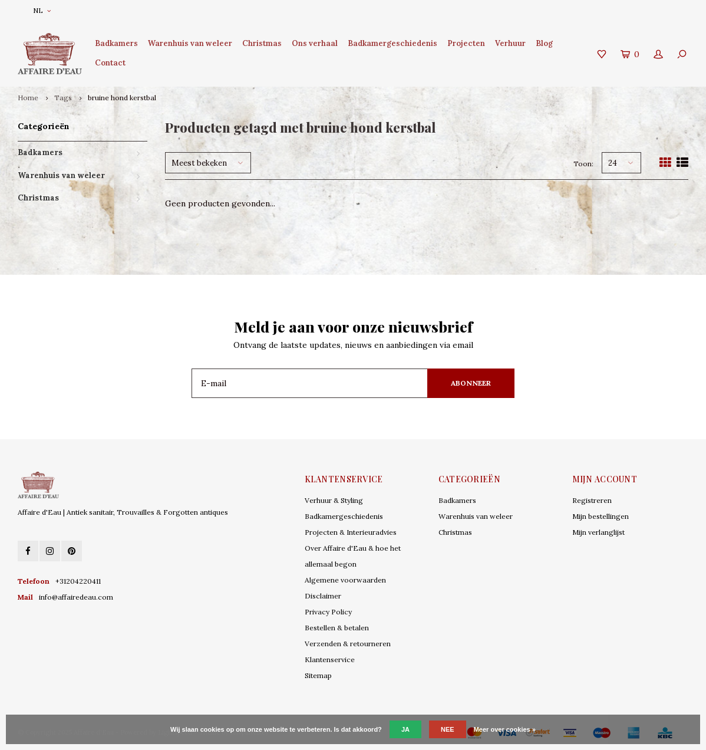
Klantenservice (330, 659)
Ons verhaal (315, 43)
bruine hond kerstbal (122, 97)
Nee (447, 729)
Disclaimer (323, 595)
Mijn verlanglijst (598, 532)
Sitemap (318, 675)
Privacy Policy (328, 611)
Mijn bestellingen (600, 516)
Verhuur (510, 43)
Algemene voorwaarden (345, 579)
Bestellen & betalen (337, 627)
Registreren (592, 500)
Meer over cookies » (505, 729)
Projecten (466, 43)
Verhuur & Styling (334, 500)
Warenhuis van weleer (190, 43)
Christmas (262, 43)
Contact (110, 63)
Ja (405, 729)
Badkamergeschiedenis (392, 43)
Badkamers (116, 43)
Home (28, 97)
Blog (544, 43)
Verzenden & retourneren (348, 643)
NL (42, 10)
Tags (63, 97)
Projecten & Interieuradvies (351, 532)
